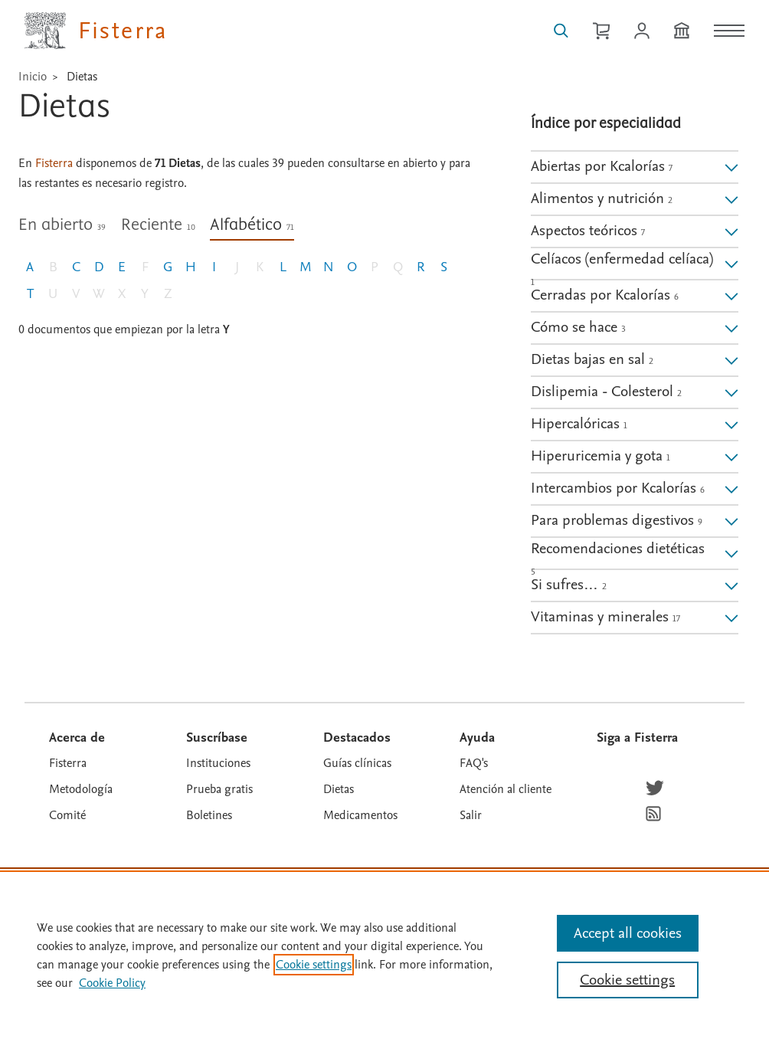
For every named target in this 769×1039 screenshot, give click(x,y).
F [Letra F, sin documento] (145, 267)
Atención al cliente (505, 789)
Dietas (82, 76)
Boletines (209, 815)
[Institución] (681, 30)
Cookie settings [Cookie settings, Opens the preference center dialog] (627, 980)
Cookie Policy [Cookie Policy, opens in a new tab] (112, 983)
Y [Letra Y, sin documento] (145, 294)
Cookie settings (314, 964)
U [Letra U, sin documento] (52, 294)
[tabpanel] (245, 321)
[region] (384, 954)
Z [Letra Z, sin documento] (168, 294)
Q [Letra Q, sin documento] (398, 267)
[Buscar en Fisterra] (561, 30)
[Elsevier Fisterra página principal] (96, 30)
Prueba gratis (219, 789)
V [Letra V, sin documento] (76, 294)
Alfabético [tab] (252, 225)
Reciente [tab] (158, 225)
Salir (471, 815)
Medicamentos (360, 815)
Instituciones (218, 763)
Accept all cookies (628, 933)
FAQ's (474, 763)
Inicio (32, 76)
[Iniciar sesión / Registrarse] (642, 30)
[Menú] (729, 30)
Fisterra (68, 763)
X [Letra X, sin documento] (122, 294)
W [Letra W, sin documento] (99, 294)
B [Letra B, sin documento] (53, 267)
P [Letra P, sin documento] (374, 267)
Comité (67, 815)
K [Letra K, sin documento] (259, 267)
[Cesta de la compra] (601, 30)
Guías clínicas (357, 763)
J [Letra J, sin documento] (237, 267)
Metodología (81, 789)
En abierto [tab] (62, 225)
